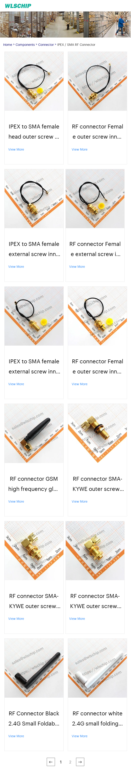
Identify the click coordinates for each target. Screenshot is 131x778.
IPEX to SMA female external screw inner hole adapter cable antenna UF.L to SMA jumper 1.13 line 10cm (34, 366)
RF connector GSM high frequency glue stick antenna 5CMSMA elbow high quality (34, 484)
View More (16, 149)
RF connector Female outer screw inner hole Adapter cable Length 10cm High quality (97, 366)
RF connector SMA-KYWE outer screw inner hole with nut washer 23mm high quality (97, 484)
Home (7, 44)
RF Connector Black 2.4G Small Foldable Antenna (34, 718)
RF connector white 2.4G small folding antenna (97, 718)
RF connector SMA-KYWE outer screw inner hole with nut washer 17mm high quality (95, 601)
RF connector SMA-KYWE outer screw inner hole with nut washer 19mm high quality (34, 601)
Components (25, 44)
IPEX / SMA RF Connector (76, 44)
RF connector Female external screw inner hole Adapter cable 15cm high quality (95, 249)
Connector (46, 44)
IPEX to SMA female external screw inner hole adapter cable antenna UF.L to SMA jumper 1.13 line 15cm (34, 249)
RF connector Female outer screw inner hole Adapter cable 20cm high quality (97, 131)
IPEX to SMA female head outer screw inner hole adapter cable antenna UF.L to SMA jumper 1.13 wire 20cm (34, 131)
